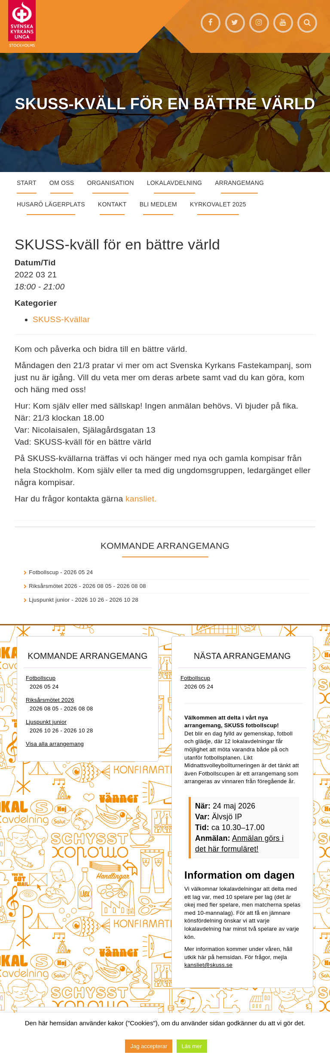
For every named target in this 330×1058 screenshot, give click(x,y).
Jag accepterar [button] (148, 1046)
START (27, 182)
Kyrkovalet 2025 (218, 204)
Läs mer (192, 1046)
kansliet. (141, 498)
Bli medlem (158, 204)
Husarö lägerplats (51, 204)
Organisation (110, 182)
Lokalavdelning (174, 182)
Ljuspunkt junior (49, 600)
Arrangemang (239, 182)
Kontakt (112, 204)
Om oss (61, 182)
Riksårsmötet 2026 (53, 586)
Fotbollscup (43, 572)
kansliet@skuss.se (208, 965)
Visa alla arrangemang (55, 744)
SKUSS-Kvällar (61, 319)
